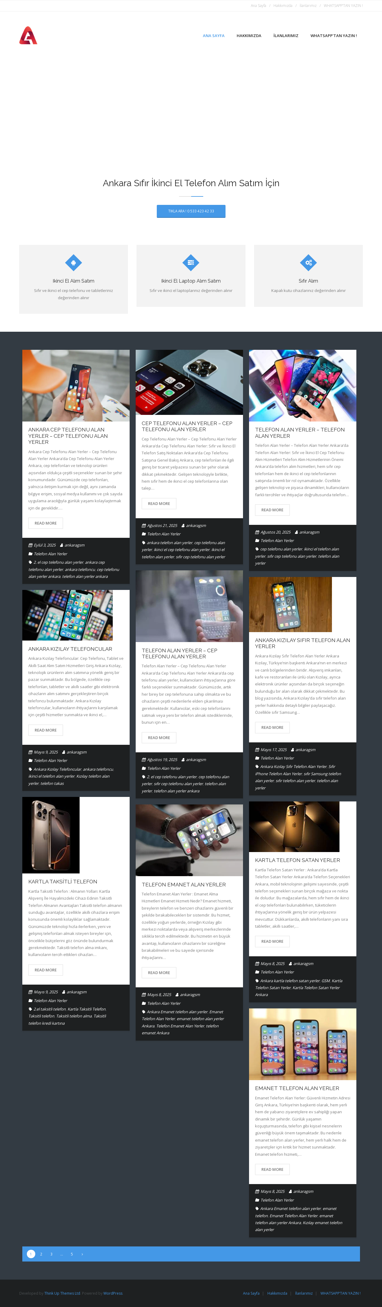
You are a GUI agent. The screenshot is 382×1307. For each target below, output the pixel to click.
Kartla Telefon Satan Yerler (297, 860)
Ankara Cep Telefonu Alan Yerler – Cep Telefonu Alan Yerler (68, 436)
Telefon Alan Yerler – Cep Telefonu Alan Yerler (179, 653)
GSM (325, 980)
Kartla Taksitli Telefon (62, 882)
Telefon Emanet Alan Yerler (184, 884)
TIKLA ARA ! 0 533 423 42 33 (191, 210)
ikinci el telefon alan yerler (51, 776)
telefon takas (52, 783)
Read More (46, 523)
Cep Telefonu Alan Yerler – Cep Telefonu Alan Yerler (187, 426)
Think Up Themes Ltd (62, 1293)
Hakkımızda (282, 5)
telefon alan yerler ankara (85, 576)
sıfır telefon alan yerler (295, 780)
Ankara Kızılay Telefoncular (70, 649)
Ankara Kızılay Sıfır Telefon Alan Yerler (293, 766)
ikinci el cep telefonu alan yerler (182, 549)
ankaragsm (74, 545)
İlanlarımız (308, 5)
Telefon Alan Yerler (50, 553)
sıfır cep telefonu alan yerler (200, 556)
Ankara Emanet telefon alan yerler (177, 1011)
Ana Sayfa (258, 5)
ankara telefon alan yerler (169, 542)
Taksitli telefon (41, 1016)
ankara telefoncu (80, 569)
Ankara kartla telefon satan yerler (290, 980)
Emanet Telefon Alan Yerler (297, 1088)
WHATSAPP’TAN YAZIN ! (343, 5)
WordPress (112, 1293)
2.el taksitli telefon (49, 1008)
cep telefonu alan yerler (281, 549)
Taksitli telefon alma (74, 1016)
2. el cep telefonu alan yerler (58, 562)
